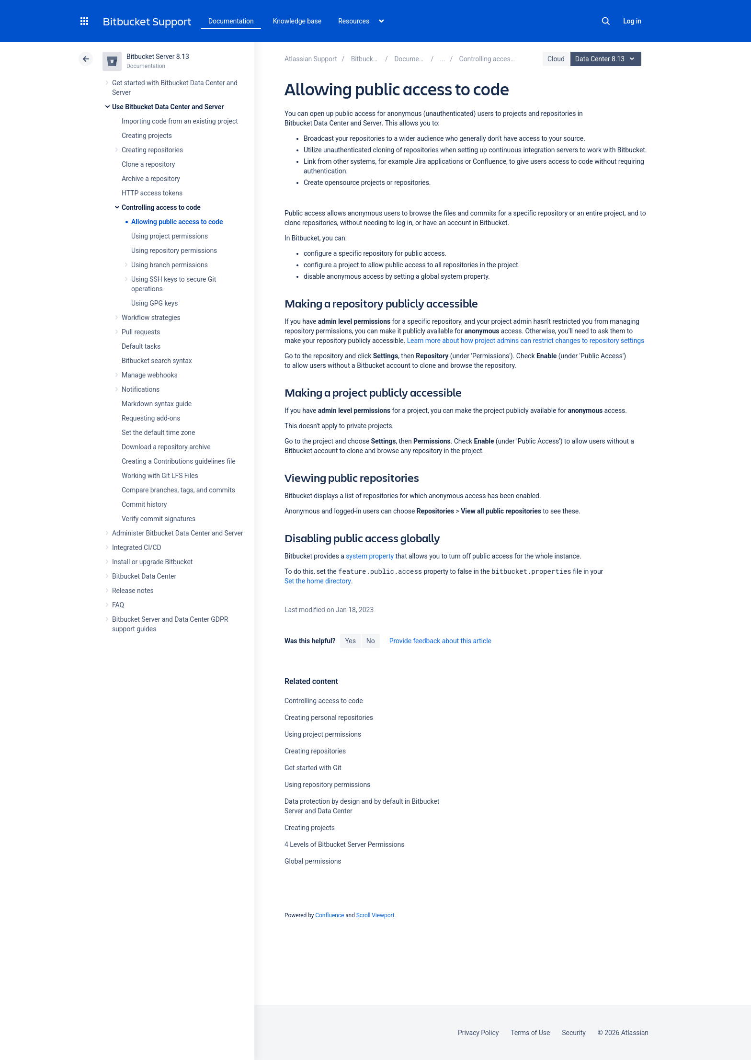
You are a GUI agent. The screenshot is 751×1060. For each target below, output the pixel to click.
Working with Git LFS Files (160, 475)
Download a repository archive (166, 447)
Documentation (231, 21)
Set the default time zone (158, 432)
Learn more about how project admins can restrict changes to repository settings (526, 340)
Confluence (329, 915)
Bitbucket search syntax (157, 361)
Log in (632, 21)
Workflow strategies (151, 317)
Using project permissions (169, 236)
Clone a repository (148, 164)
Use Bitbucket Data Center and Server (168, 107)
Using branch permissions (169, 265)
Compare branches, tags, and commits (178, 490)
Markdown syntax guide (157, 404)
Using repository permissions (174, 250)
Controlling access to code (161, 207)
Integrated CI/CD (136, 547)
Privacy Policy (478, 1033)
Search (606, 21)
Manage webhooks (150, 375)
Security (574, 1033)
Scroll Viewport (375, 915)
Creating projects (147, 135)
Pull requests (141, 332)
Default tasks (141, 346)
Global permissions (312, 861)
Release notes (133, 590)
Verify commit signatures (158, 519)
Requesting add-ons (151, 418)
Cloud (556, 59)
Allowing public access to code (177, 222)
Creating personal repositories (328, 717)
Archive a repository (151, 178)
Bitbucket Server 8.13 (157, 56)
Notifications (140, 389)
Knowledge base (297, 21)
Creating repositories (152, 150)
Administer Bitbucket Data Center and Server (177, 533)
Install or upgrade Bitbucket (152, 562)
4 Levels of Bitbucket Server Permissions (344, 844)
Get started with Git (312, 768)
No (370, 641)
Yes (350, 641)
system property (370, 556)
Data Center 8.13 (607, 59)
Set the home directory (317, 581)
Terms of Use (530, 1033)
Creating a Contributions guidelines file (179, 461)
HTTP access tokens (152, 193)
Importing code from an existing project (180, 121)
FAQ (118, 605)
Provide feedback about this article (440, 641)
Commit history (144, 504)
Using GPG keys (154, 303)
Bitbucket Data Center (144, 576)
